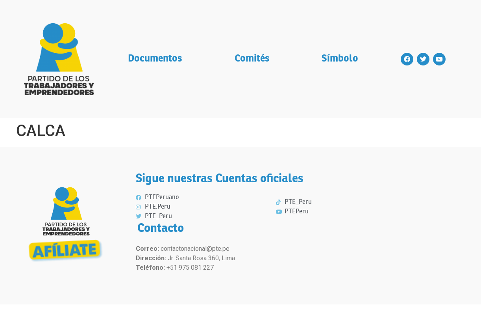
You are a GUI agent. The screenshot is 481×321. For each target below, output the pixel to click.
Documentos (155, 59)
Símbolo (340, 59)
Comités (252, 59)
